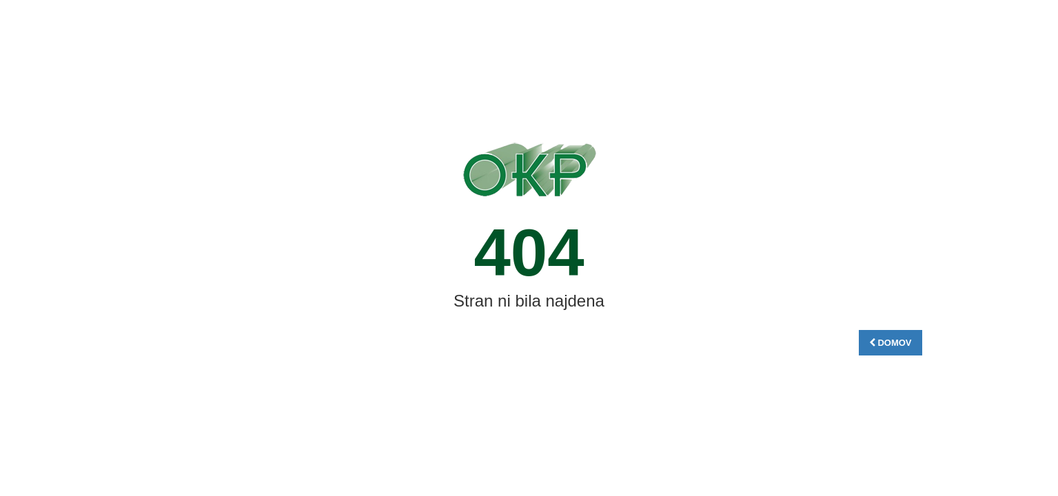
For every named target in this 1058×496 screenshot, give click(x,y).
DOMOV (890, 343)
